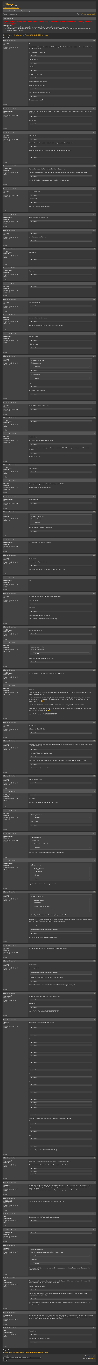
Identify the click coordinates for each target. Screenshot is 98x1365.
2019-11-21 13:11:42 (9, 496)
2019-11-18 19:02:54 (9, 188)
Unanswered (91, 14)
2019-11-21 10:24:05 (9, 433)
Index (5, 11)
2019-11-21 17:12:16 (9, 593)
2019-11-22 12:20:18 (9, 642)
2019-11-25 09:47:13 (9, 722)
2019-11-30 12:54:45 (9, 892)
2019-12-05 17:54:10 (9, 945)
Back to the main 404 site (11, 8)
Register (23, 11)
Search (16, 11)
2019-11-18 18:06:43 (9, 108)
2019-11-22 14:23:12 (9, 685)
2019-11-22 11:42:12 (9, 627)
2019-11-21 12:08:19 (9, 480)
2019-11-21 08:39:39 (9, 402)
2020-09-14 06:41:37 (9, 1182)
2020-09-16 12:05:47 (9, 1198)
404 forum (8, 4)
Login (29, 11)
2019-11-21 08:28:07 (9, 333)
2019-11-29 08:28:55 (9, 810)
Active (84, 14)
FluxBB (92, 1358)
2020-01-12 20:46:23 (9, 1019)
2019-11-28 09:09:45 (9, 741)
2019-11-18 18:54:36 (9, 166)
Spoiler (33, 55)
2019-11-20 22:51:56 (9, 315)
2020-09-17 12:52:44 (9, 1245)
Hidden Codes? (43, 35)
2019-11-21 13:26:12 (9, 512)
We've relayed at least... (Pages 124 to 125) (23, 35)
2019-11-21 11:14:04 (9, 465)
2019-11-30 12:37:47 (9, 860)
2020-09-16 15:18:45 (9, 1213)
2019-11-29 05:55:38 (9, 776)
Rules (10, 11)
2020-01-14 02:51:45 (9, 1158)
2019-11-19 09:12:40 (9, 230)
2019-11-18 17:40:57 (9, 40)
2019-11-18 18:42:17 (9, 132)
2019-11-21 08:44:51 (9, 418)
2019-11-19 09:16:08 (9, 249)
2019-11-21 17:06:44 (9, 577)
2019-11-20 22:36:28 (9, 299)
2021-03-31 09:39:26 (9, 1312)
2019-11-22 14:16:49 (9, 670)
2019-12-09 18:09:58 (9, 961)
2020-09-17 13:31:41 (9, 1278)
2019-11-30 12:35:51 (9, 833)
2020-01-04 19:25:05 (9, 993)
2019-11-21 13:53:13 (9, 539)
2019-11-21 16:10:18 (9, 555)
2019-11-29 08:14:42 (9, 791)
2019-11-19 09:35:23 (9, 283)
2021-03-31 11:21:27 (9, 1328)
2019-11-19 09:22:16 (9, 268)
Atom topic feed (90, 1356)
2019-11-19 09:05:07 (9, 214)
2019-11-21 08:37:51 (9, 356)
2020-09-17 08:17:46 (9, 1229)
